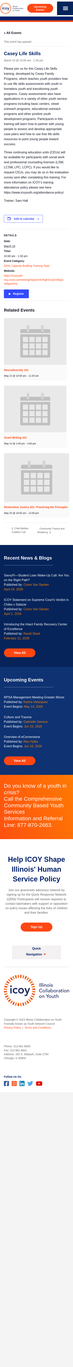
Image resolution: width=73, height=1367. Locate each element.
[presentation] (35, 341)
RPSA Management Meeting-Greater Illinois (34, 697)
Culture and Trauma (17, 717)
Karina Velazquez (36, 702)
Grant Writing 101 (15, 437)
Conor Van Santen (36, 584)
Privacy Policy (12, 1027)
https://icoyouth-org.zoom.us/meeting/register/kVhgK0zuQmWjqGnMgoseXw (34, 279)
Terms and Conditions (38, 1027)
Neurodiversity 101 (16, 370)
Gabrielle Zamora (36, 721)
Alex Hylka (30, 741)
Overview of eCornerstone (22, 737)
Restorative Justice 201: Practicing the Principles (36, 507)
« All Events (12, 33)
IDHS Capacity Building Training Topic (27, 265)
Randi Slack (32, 633)
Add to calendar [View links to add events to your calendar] (24, 218)
